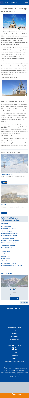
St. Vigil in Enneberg (12, 56)
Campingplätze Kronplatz (9, 242)
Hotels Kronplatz (6, 226)
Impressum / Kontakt (14, 353)
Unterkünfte (14, 336)
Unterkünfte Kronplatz (8, 247)
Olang (2, 56)
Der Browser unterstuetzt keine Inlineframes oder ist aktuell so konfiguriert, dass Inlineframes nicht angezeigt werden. (14, 322)
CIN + (15, 395)
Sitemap (14, 358)
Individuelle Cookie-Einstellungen (14, 361)
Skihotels (4, 261)
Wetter (14, 330)
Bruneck (22, 54)
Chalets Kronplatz (7, 231)
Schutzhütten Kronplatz (8, 245)
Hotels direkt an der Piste (9, 263)
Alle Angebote (24, 302)
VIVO (11, 2)
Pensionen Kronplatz (8, 238)
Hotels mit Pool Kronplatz (9, 228)
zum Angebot (14, 298)
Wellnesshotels (6, 254)
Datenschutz (14, 355)
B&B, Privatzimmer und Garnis (10, 240)
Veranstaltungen (14, 339)
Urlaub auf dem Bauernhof (9, 235)
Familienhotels (6, 258)
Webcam (14, 333)
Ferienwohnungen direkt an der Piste (12, 265)
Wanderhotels (6, 256)
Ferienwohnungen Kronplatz (10, 233)
